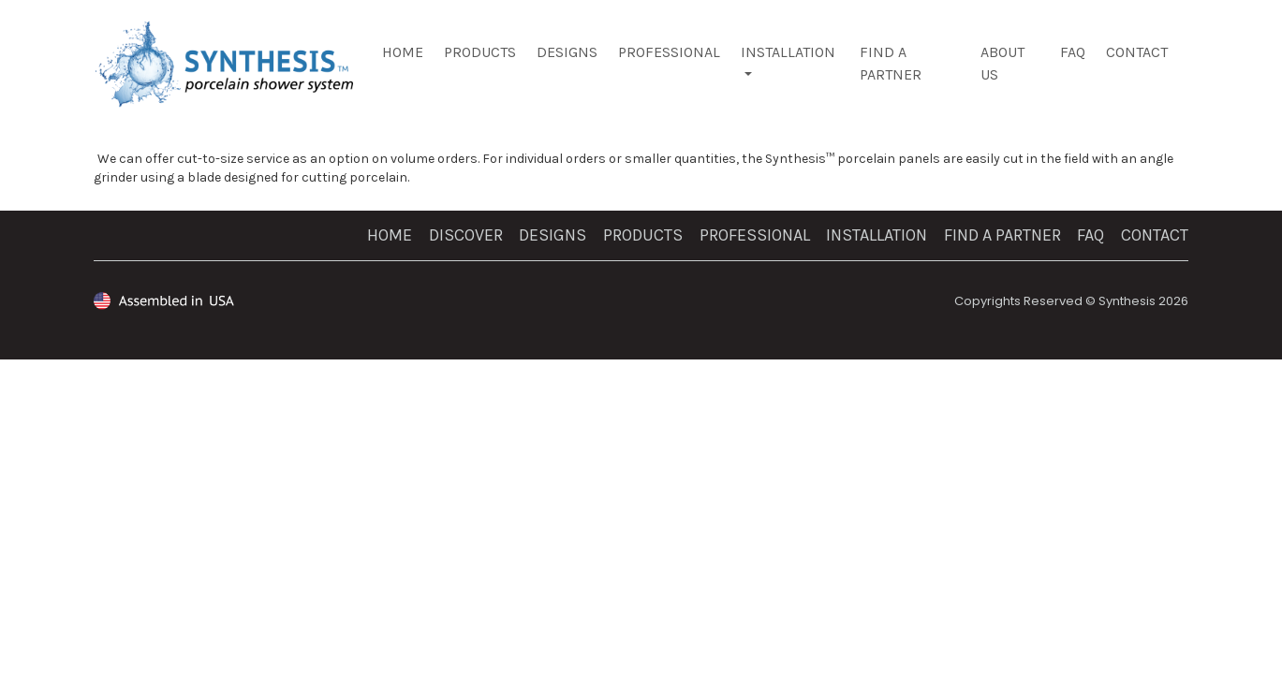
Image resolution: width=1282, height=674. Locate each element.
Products (480, 52)
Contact (1137, 52)
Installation (788, 52)
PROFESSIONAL (755, 235)
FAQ (1072, 52)
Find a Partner (1002, 235)
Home (402, 52)
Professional (669, 52)
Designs (567, 52)
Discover (466, 235)
